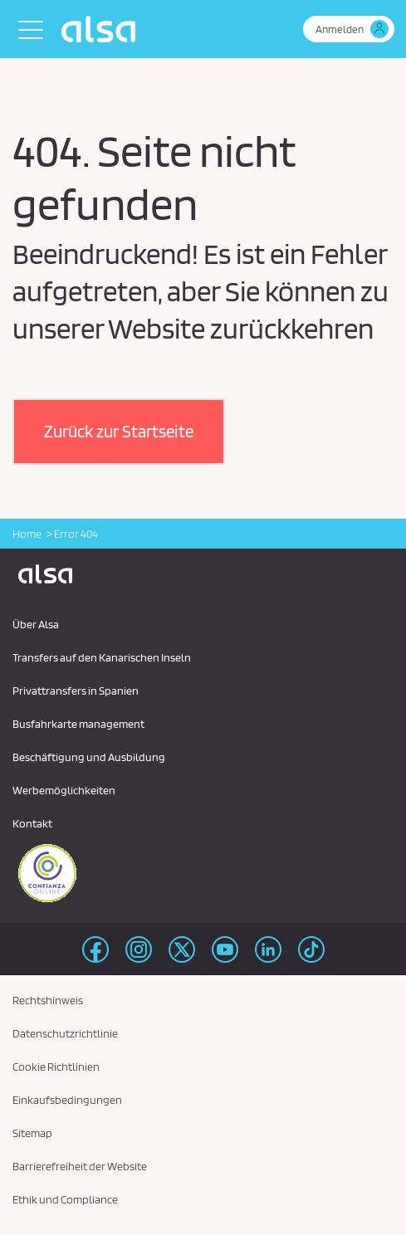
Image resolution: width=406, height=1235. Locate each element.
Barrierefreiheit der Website (79, 1166)
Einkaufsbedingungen (67, 1099)
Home (27, 533)
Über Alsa (35, 624)
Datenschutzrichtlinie (65, 1033)
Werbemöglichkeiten (63, 790)
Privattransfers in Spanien (75, 690)
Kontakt (32, 823)
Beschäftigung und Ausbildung (88, 757)
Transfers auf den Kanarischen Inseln (101, 657)
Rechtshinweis (47, 1000)
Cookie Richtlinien (56, 1066)
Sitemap (32, 1133)
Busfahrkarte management (78, 723)
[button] (118, 431)
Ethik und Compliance (65, 1199)
